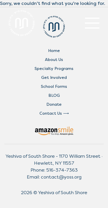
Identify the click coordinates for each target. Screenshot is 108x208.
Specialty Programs (54, 68)
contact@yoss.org (61, 177)
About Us (54, 59)
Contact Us (50, 113)
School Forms (54, 86)
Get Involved (54, 77)
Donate (54, 104)
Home (54, 50)
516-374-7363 (62, 170)
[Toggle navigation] (92, 23)
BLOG (54, 95)
